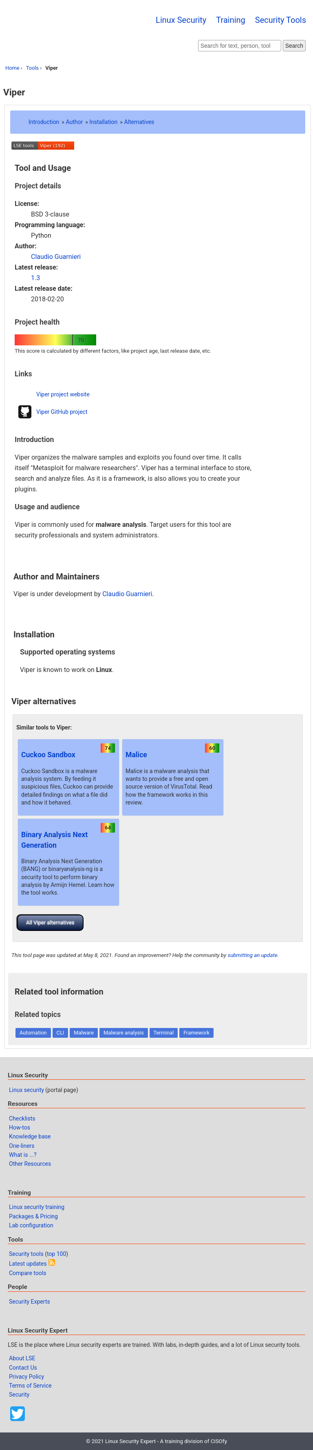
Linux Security (181, 20)
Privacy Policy (26, 1376)
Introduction (44, 122)
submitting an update (252, 955)
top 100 (56, 1254)
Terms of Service (30, 1385)
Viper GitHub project (62, 412)
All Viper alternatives (50, 923)
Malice (136, 755)
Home (12, 68)
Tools (32, 68)
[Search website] (239, 45)
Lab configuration (31, 1225)
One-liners (22, 1146)
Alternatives (139, 122)
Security (19, 1394)
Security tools (26, 1254)
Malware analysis (123, 1033)
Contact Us (23, 1367)
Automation (33, 1033)
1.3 (35, 278)
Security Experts (29, 1301)
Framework (196, 1033)
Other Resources (30, 1163)
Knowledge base (30, 1136)
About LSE (22, 1358)
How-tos (19, 1127)
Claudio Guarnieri (56, 257)
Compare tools (27, 1273)
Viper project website (63, 394)
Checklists (22, 1118)
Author (74, 122)
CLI (60, 1033)
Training (230, 20)
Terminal (164, 1033)
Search (294, 45)
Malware (84, 1033)
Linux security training (36, 1207)
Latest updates (28, 1263)
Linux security (26, 1090)
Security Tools (280, 20)
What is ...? (23, 1155)
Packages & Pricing (33, 1216)
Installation (103, 122)
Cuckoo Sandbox (48, 755)
